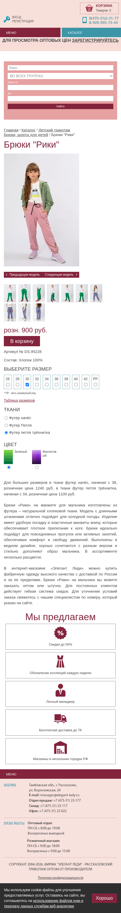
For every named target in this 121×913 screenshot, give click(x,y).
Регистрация (23, 21)
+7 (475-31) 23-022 (53, 811)
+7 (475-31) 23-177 (67, 800)
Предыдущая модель (24, 274)
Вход (16, 17)
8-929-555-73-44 (103, 22)
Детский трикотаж (54, 130)
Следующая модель (59, 274)
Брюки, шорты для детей (26, 134)
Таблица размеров (19, 400)
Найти (60, 106)
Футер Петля (20, 425)
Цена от (13, 82)
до (9, 93)
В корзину (22, 341)
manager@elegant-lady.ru (59, 795)
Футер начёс (20, 418)
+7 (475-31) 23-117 (53, 806)
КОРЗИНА (104, 5)
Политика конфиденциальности (60, 878)
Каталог (29, 130)
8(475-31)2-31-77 (103, 18)
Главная (11, 130)
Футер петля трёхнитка (29, 432)
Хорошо (104, 898)
